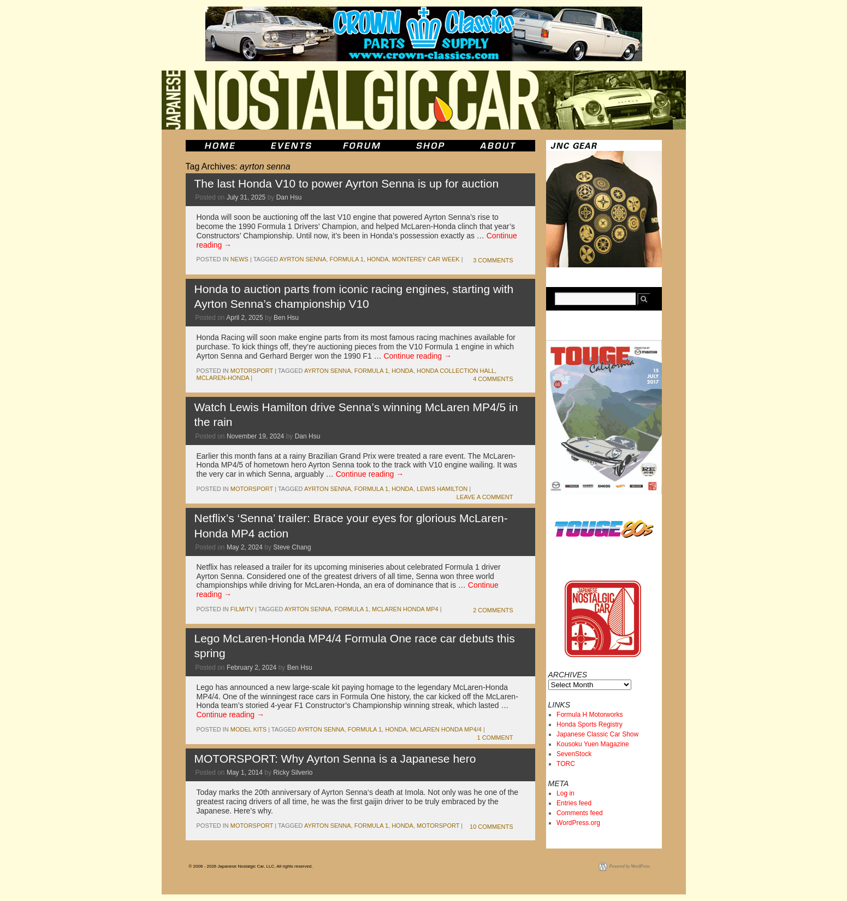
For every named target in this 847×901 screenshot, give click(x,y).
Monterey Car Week (426, 259)
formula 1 (346, 259)
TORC (565, 764)
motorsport (251, 370)
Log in (565, 793)
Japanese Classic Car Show (597, 734)
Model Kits (248, 729)
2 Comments (493, 610)
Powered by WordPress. (630, 866)
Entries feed (573, 803)
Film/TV (241, 609)
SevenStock (573, 754)
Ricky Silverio (292, 772)
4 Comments (493, 379)
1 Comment (495, 737)
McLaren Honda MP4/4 (446, 729)
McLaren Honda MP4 (405, 609)
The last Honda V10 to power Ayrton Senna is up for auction (346, 183)
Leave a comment (485, 497)
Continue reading (417, 356)
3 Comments (493, 260)
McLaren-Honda (223, 378)
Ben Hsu (286, 317)
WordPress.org (578, 823)
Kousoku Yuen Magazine (592, 744)
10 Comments (491, 826)
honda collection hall (456, 370)
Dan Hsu (289, 197)
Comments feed (579, 813)
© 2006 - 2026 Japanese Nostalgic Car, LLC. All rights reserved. (251, 866)
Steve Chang (292, 547)
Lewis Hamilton (442, 488)
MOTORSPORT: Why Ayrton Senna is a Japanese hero (335, 758)
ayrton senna (303, 259)
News (239, 259)
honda (378, 259)
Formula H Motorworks (589, 714)
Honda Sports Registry (589, 724)
